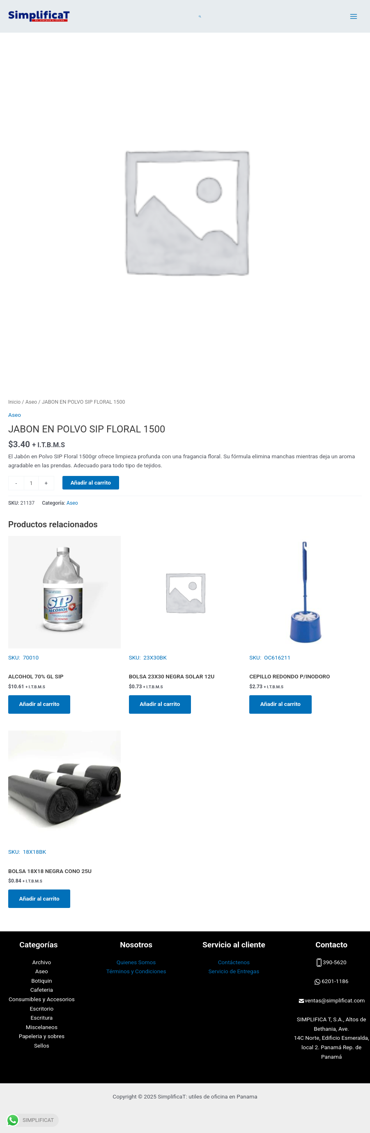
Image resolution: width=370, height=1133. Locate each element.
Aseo (31, 402)
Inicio (14, 402)
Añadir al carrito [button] (40, 704)
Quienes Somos (136, 962)
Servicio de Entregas (233, 971)
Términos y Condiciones (136, 971)
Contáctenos (234, 962)
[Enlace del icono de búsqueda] (200, 16)
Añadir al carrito (91, 482)
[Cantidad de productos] (31, 483)
